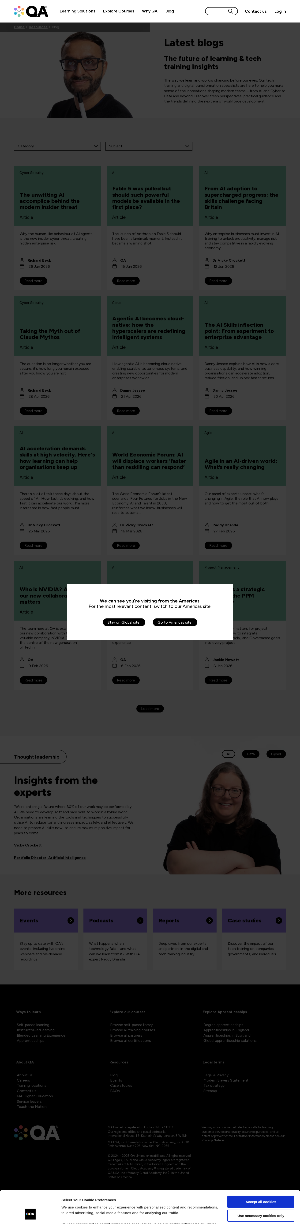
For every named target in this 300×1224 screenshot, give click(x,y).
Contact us (255, 11)
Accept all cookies (261, 1174)
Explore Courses (118, 11)
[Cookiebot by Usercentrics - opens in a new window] (30, 1214)
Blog (169, 11)
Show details (72, 1215)
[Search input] (215, 11)
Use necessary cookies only (260, 1187)
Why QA (150, 11)
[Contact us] (255, 11)
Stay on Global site (123, 622)
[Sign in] (278, 11)
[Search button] (230, 11)
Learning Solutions (77, 11)
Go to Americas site (174, 622)
